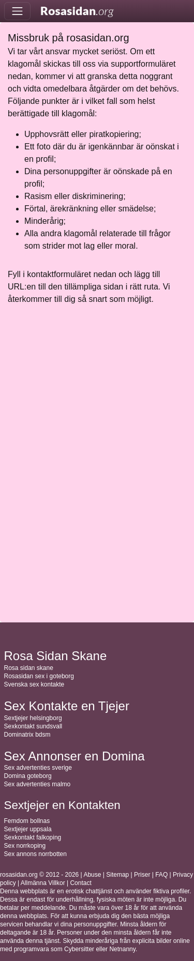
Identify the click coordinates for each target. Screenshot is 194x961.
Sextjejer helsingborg (33, 718)
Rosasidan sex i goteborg (39, 676)
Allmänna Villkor (43, 883)
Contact (80, 883)
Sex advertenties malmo (37, 784)
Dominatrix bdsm (27, 734)
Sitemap (117, 874)
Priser (142, 874)
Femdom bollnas (27, 821)
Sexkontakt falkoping (33, 837)
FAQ (161, 874)
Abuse (92, 874)
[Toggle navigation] (17, 11)
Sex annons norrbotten (35, 854)
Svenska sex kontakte (34, 684)
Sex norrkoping (25, 845)
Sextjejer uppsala (28, 829)
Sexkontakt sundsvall (33, 726)
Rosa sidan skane (28, 668)
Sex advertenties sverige (38, 767)
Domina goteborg (28, 776)
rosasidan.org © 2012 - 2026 (39, 874)
